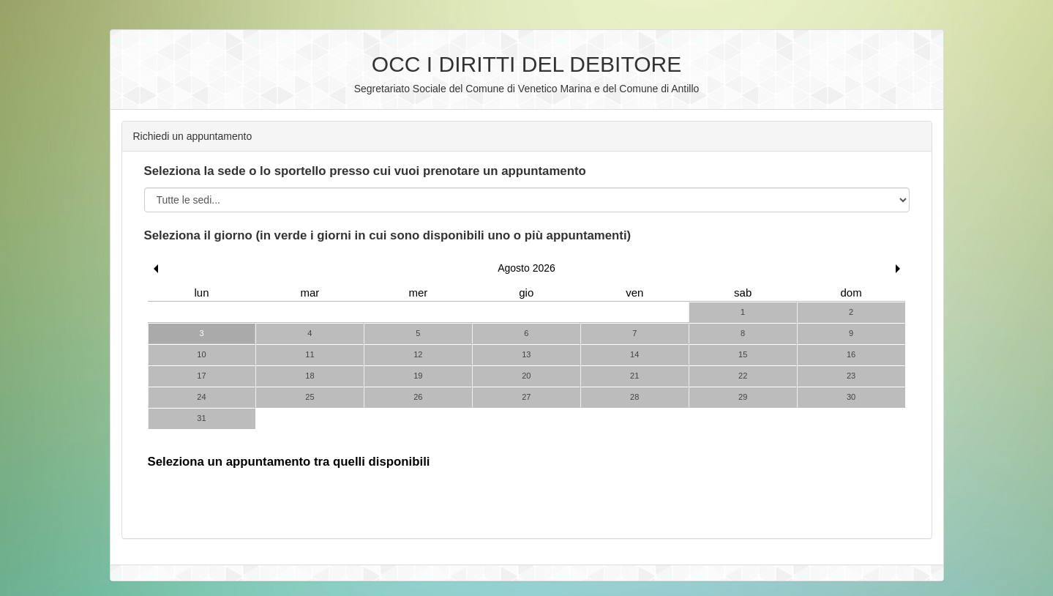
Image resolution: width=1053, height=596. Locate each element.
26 (417, 396)
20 (526, 375)
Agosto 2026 (526, 268)
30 (851, 396)
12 (417, 354)
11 (309, 354)
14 (634, 354)
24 (201, 396)
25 (309, 396)
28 (634, 396)
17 (201, 375)
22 (742, 375)
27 (526, 396)
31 (201, 418)
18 (309, 375)
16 (851, 354)
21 (634, 375)
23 (851, 375)
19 (417, 375)
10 (201, 354)
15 (742, 354)
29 (742, 396)
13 (526, 354)
